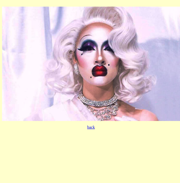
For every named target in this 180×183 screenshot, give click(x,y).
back (91, 127)
